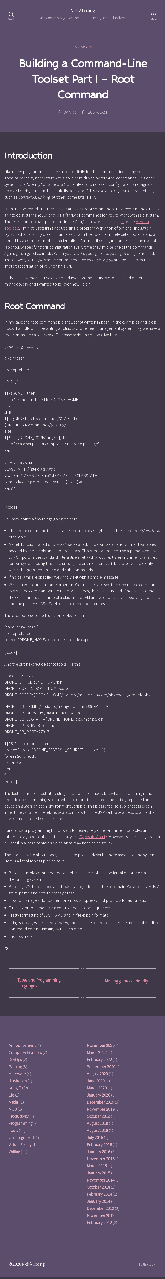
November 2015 (101, 1161)
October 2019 (98, 1118)
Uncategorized (21, 1139)
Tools (13, 1132)
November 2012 (101, 1217)
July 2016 (95, 1139)
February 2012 (99, 1224)
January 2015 (98, 1175)
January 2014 (98, 1203)
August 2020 (97, 1076)
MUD (13, 1111)
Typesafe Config (93, 837)
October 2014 (98, 1189)
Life (11, 1097)
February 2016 (99, 1147)
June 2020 (96, 1083)
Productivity (19, 1118)
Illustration (18, 1083)
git (121, 222)
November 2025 (101, 1047)
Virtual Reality (20, 1147)
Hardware (17, 1076)
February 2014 (99, 1196)
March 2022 (97, 1054)
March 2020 (97, 1090)
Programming (82, 48)
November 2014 (101, 1182)
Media (14, 1104)
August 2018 (97, 1125)
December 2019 (100, 1104)
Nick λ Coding (82, 10)
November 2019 (101, 1111)
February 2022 (99, 1062)
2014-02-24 (97, 113)
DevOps (15, 1062)
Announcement (22, 1047)
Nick (72, 113)
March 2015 (97, 1168)
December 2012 (100, 1210)
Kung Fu (16, 1090)
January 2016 (98, 1154)
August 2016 (97, 1132)
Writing (14, 1154)
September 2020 (101, 1069)
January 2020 (98, 1097)
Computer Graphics (25, 1054)
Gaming (15, 1069)
